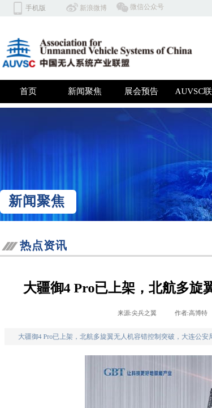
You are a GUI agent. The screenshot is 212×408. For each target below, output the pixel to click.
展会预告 (141, 91)
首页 (28, 91)
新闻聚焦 (85, 91)
